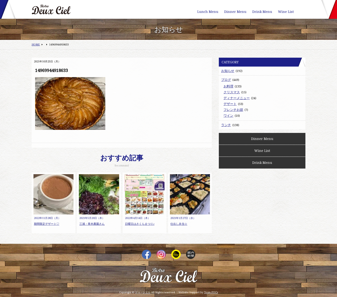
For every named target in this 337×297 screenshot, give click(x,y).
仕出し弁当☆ (178, 224)
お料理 (228, 86)
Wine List (286, 11)
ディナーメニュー (236, 98)
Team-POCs (211, 292)
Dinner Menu (235, 11)
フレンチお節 (233, 109)
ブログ (226, 79)
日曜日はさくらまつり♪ (139, 224)
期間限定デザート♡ (46, 224)
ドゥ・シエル (142, 292)
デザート (230, 104)
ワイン (228, 115)
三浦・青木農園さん (92, 224)
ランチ (226, 125)
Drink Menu (262, 11)
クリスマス (231, 92)
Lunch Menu (207, 11)
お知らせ (227, 70)
